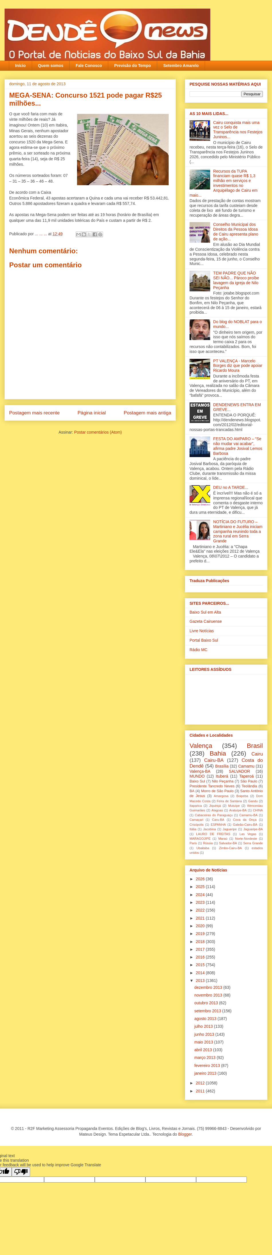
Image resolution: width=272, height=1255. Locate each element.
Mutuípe (234, 805)
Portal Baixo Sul (204, 640)
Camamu (246, 766)
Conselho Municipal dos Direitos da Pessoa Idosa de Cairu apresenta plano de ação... (235, 231)
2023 (201, 902)
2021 (201, 918)
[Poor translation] (21, 1172)
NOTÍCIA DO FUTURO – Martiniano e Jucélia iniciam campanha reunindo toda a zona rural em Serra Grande (238, 531)
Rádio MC (198, 649)
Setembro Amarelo (181, 65)
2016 (201, 957)
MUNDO (197, 776)
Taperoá (246, 776)
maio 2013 (204, 1042)
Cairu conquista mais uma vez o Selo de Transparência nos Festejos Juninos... (238, 129)
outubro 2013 (206, 1003)
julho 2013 (204, 1026)
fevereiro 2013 (207, 1065)
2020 (201, 926)
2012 (201, 1083)
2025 (201, 886)
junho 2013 (204, 1034)
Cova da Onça (245, 819)
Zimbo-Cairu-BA (230, 848)
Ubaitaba (202, 848)
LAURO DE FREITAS (213, 834)
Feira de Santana (229, 801)
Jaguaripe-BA (253, 829)
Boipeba (242, 796)
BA (192, 791)
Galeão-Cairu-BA (245, 824)
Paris (193, 843)
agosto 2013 (206, 1018)
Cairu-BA (214, 760)
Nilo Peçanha (223, 781)
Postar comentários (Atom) (98, 432)
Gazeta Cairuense (206, 621)
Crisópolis (197, 824)
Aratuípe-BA (238, 810)
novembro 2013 (208, 995)
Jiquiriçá (215, 805)
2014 (201, 973)
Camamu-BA (248, 815)
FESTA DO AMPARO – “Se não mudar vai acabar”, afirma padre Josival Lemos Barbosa (237, 445)
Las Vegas (248, 834)
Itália (193, 829)
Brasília (222, 766)
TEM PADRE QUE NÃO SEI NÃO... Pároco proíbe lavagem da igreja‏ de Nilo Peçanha (236, 280)
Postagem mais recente (34, 413)
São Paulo (249, 781)
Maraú (222, 838)
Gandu (253, 801)
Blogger (185, 1134)
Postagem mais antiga (147, 413)
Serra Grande (253, 843)
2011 (201, 1091)
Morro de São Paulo (217, 791)
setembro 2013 (208, 1011)
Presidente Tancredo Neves (212, 786)
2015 (201, 965)
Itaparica (196, 805)
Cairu (257, 754)
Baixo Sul (197, 781)
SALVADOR (239, 771)
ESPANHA (218, 824)
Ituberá (222, 776)
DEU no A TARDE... (230, 487)
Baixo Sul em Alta (205, 612)
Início (20, 65)
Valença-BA (200, 771)
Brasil (255, 745)
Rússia (208, 843)
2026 (201, 879)
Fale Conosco (89, 65)
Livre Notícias (202, 631)
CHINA (258, 810)
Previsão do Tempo (132, 65)
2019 (201, 933)
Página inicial (92, 413)
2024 (201, 894)
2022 (201, 910)
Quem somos (51, 65)
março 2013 (205, 1057)
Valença (201, 745)
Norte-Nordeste (246, 838)
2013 (201, 980)
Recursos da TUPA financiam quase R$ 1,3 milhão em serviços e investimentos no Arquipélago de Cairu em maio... (223, 183)
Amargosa (221, 796)
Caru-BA (218, 819)
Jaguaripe (230, 829)
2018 (201, 941)
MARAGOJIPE (200, 838)
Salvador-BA (228, 843)
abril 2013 (203, 1050)
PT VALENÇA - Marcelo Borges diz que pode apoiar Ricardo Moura (237, 366)
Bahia (218, 753)
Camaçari (196, 819)
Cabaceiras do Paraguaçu (213, 815)
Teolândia (249, 786)
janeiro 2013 (206, 1073)
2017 (201, 949)
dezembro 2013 (208, 987)
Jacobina (209, 829)
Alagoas (217, 810)
